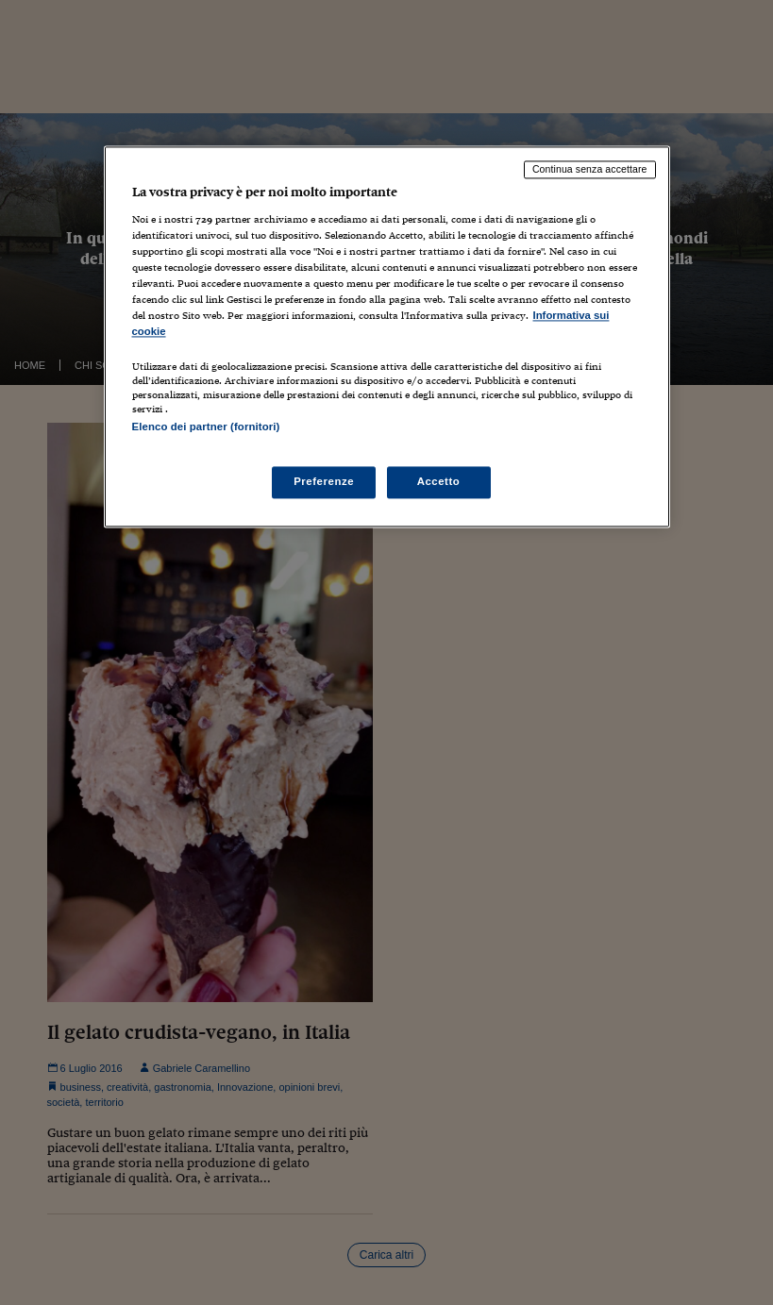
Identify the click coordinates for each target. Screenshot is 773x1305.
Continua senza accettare (589, 170)
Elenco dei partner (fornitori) (206, 426)
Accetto (439, 481)
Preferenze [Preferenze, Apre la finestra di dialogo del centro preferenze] (324, 481)
